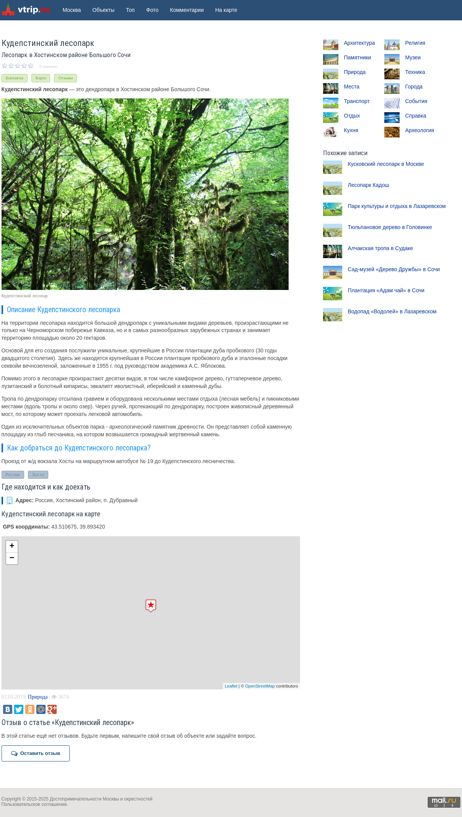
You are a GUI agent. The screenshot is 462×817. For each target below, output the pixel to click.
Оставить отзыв (35, 753)
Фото (152, 10)
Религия (415, 43)
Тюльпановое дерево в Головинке (390, 227)
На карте (226, 10)
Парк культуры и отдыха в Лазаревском (397, 206)
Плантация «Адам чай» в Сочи (386, 290)
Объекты (103, 10)
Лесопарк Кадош (368, 185)
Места (352, 87)
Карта (41, 77)
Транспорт (357, 101)
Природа (38, 697)
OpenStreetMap (260, 686)
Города (414, 87)
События (416, 101)
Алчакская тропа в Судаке (380, 248)
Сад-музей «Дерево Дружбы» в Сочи (394, 269)
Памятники (357, 57)
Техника (415, 72)
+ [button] (11, 546)
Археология (419, 130)
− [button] (11, 558)
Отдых (352, 116)
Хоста (38, 474)
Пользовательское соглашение (34, 804)
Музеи (413, 57)
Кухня (351, 130)
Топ (130, 10)
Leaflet (231, 686)
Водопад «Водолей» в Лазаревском (392, 311)
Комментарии (187, 10)
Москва (72, 10)
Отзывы (65, 77)
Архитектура (359, 43)
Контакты (14, 77)
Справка (415, 116)
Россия (13, 474)
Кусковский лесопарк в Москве (386, 164)
